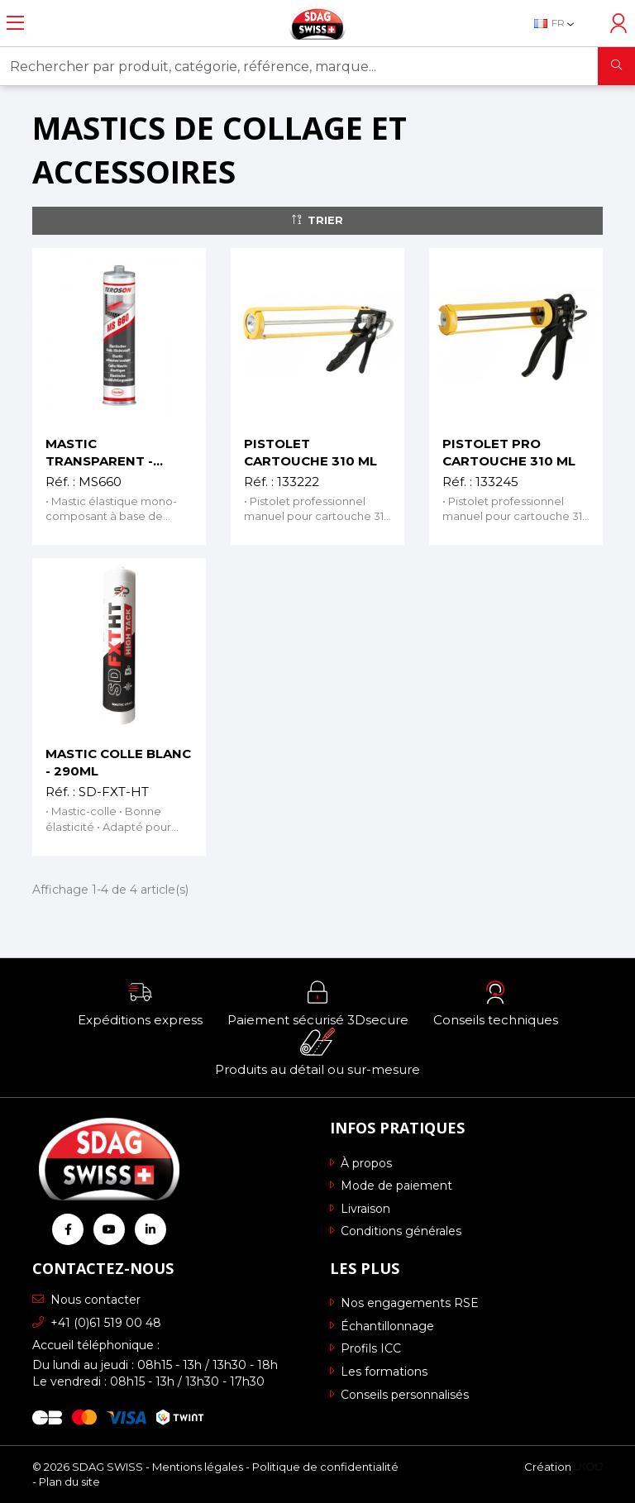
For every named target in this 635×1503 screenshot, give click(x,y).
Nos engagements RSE (404, 1302)
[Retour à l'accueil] (317, 23)
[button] (140, 1003)
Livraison (360, 1208)
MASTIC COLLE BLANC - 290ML (118, 762)
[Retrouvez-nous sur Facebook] (68, 1229)
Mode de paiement (391, 1185)
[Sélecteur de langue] (562, 23)
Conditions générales (395, 1231)
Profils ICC (365, 1348)
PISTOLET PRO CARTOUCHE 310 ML (508, 452)
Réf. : (60, 481)
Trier (317, 220)
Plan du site (69, 1481)
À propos (361, 1163)
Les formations (378, 1371)
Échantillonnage (382, 1326)
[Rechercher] (616, 66)
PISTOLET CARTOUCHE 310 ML (310, 452)
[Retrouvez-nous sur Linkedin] (150, 1229)
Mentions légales (197, 1466)
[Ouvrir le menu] (15, 23)
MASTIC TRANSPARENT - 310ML (99, 453)
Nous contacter (86, 1299)
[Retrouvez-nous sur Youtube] (109, 1229)
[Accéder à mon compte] (618, 23)
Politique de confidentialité (325, 1466)
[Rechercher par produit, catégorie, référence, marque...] (299, 66)
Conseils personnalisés (399, 1394)
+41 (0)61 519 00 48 (96, 1322)
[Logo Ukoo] (588, 1466)
